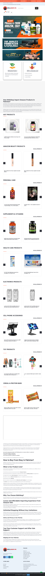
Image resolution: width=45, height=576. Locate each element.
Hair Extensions (15, 475)
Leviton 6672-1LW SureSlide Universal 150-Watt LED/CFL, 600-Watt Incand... (12, 307)
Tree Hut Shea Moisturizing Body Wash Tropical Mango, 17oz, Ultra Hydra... (12, 205)
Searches (5, 568)
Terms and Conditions (27, 553)
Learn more (24, 574)
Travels (5, 481)
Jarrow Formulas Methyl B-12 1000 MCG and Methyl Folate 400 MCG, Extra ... (32, 137)
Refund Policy (12, 70)
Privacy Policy (26, 557)
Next (41, 129)
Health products (30, 473)
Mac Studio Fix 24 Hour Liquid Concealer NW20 (12, 171)
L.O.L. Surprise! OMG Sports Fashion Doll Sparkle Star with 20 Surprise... (12, 374)
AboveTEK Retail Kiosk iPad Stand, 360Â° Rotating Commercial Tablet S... (32, 340)
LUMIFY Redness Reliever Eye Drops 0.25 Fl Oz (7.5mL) (12, 137)
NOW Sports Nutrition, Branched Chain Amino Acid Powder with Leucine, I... (12, 239)
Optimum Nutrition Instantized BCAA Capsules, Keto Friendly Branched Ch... (31, 239)
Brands (4, 565)
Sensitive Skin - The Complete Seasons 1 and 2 (32, 205)
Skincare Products (14, 477)
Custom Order (6, 566)
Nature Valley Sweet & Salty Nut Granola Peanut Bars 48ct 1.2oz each (32, 408)
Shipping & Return (26, 552)
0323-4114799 (27, 1)
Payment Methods (26, 556)
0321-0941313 (37, 1)
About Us (25, 551)
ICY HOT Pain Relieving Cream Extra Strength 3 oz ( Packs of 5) (11, 273)
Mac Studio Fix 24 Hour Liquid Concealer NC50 (32, 171)
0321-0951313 (42, 1)
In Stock (4, 564)
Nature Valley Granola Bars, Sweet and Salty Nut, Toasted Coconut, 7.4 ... (12, 408)
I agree (28, 574)
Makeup (12, 478)
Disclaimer (25, 558)
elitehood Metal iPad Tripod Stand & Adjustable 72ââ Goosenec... (11, 340)
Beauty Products (23, 472)
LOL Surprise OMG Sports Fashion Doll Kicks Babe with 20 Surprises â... (31, 374)
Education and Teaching (21, 480)
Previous (4, 129)
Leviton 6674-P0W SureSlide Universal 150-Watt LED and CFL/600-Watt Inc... (31, 307)
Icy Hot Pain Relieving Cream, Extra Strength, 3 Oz (31, 273)
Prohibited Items (26, 554)
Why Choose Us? (32, 70)
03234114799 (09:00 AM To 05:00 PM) (13, 4)
